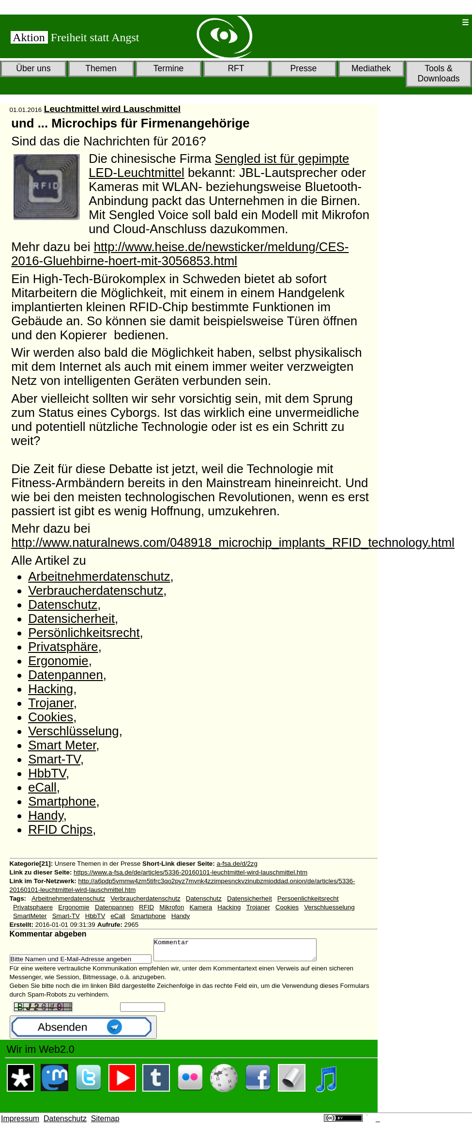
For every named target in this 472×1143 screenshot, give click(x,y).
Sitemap (105, 1123)
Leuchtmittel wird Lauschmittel (112, 109)
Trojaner (51, 703)
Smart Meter (62, 745)
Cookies (50, 717)
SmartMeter (30, 916)
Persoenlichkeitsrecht (308, 898)
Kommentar (244, 952)
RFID (146, 907)
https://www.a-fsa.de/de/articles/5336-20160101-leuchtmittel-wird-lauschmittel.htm (190, 872)
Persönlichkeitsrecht (83, 632)
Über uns (33, 68)
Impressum (20, 1123)
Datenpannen (65, 675)
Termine (168, 68)
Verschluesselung (329, 907)
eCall (42, 787)
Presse (303, 68)
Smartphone (62, 801)
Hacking (50, 689)
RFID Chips (60, 829)
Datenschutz (62, 604)
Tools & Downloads (438, 73)
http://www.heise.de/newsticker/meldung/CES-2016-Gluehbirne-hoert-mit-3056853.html (180, 254)
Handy (45, 815)
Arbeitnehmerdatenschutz (99, 576)
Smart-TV (54, 759)
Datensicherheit (71, 618)
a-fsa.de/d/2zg (236, 863)
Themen (101, 68)
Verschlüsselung (73, 731)
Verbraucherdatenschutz (95, 590)
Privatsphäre (63, 646)
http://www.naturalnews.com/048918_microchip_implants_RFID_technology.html (233, 542)
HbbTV (47, 773)
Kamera (201, 907)
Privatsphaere (33, 907)
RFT (236, 68)
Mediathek (371, 68)
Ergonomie (58, 660)
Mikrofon (171, 907)
